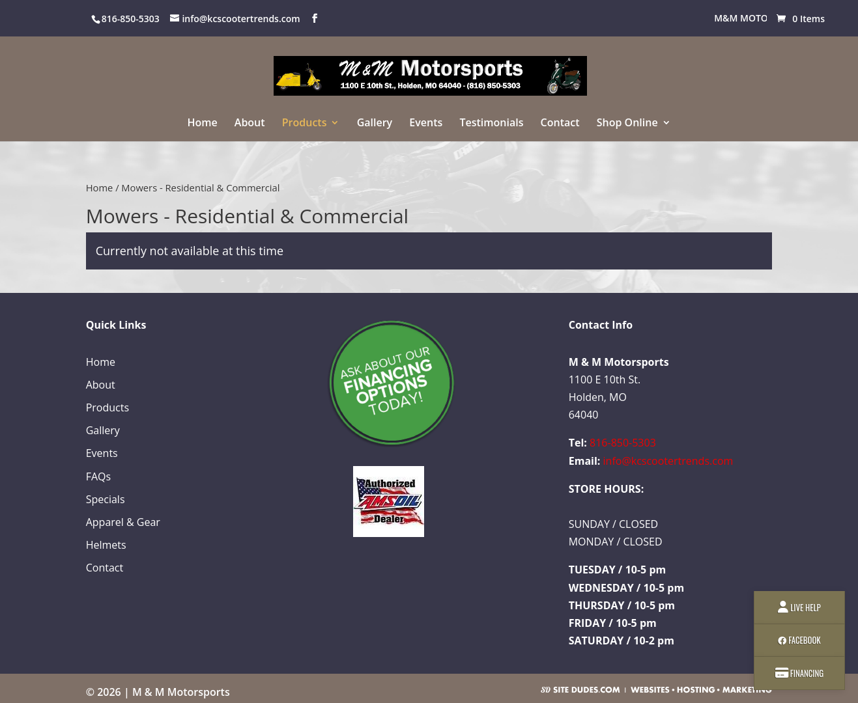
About (250, 124)
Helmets (106, 545)
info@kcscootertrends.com (668, 461)
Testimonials (491, 124)
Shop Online (627, 124)
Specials (105, 499)
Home (202, 124)
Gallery (375, 124)
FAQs (98, 476)
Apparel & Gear (123, 522)
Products (304, 124)
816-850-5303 (623, 442)
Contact (560, 124)
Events (425, 124)
